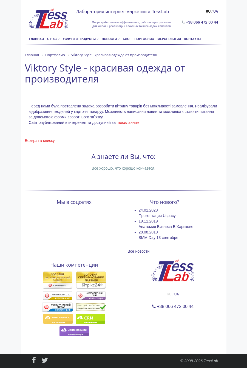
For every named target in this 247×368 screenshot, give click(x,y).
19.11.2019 (148, 221)
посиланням (129, 122)
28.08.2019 (148, 232)
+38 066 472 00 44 (203, 22)
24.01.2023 (148, 210)
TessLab (211, 361)
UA (215, 11)
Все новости (139, 251)
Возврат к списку (40, 140)
